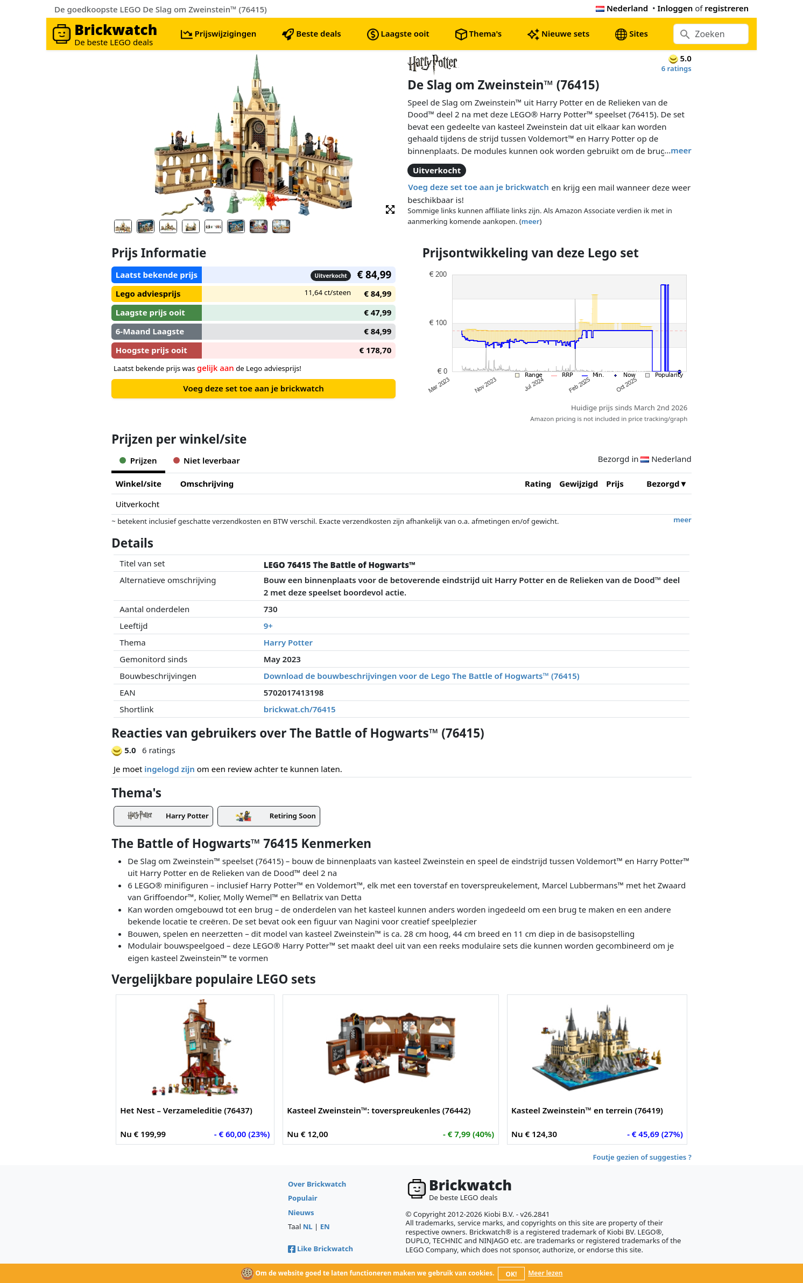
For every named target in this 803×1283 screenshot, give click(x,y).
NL (308, 1226)
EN (325, 1226)
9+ (268, 625)
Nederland (622, 8)
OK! (511, 1274)
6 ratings (676, 68)
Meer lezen (545, 1273)
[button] (390, 208)
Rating (538, 483)
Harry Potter (288, 642)
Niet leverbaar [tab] (206, 460)
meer (681, 150)
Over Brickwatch (317, 1184)
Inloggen (675, 8)
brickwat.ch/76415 (300, 709)
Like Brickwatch (320, 1248)
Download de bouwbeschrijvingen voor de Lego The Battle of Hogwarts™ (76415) (422, 675)
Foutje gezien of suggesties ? (642, 1157)
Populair (303, 1198)
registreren (727, 8)
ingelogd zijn (169, 768)
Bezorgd (662, 483)
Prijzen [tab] (138, 460)
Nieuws (301, 1212)
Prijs (615, 483)
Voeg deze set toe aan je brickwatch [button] (478, 186)
